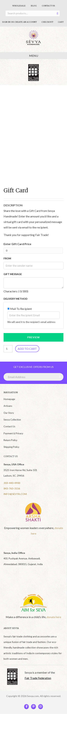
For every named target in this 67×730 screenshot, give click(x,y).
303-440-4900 (12, 482)
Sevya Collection (12, 419)
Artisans (8, 405)
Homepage (9, 399)
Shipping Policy (11, 446)
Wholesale (19, 5)
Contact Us (48, 5)
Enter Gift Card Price (17, 244)
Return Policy (10, 440)
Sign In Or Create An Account (19, 22)
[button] (58, 376)
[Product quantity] (8, 348)
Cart (61, 22)
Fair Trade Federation (38, 678)
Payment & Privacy (13, 433)
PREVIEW (33, 337)
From (7, 258)
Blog (34, 5)
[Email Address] (33, 377)
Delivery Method (16, 298)
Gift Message (13, 274)
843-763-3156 (12, 488)
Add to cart (27, 348)
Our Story (9, 412)
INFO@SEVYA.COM (15, 493)
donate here (54, 617)
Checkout (47, 22)
